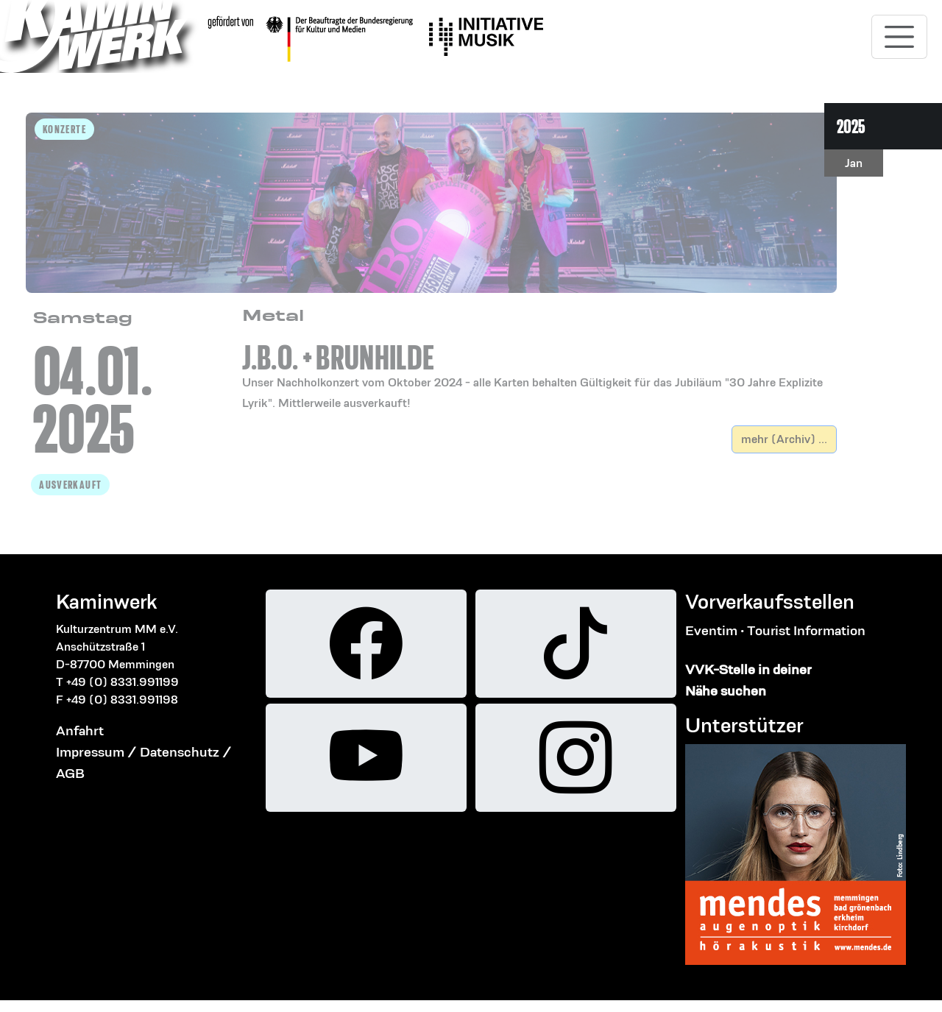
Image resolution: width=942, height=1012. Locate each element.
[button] (539, 359)
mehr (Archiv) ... (784, 439)
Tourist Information (806, 630)
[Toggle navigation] (899, 37)
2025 (851, 126)
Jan (854, 163)
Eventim (711, 630)
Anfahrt (80, 730)
